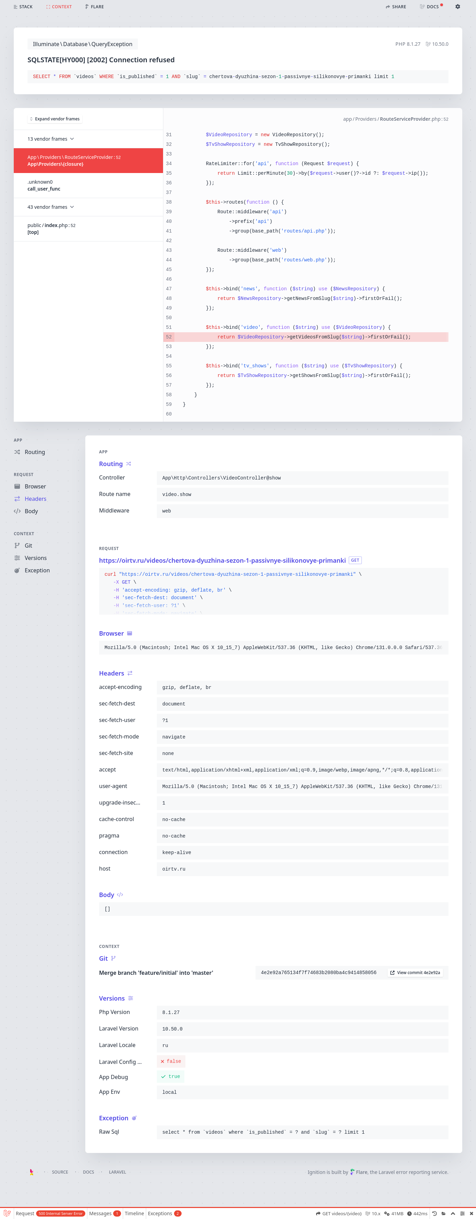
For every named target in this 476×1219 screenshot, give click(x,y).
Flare (358, 1172)
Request (24, 474)
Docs (88, 1172)
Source (60, 1172)
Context (24, 534)
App (18, 440)
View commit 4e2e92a (415, 972)
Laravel (117, 1172)
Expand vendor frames (54, 119)
